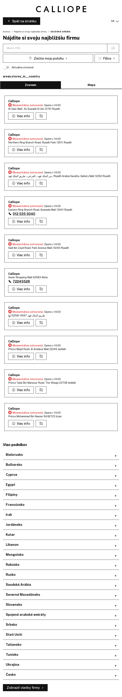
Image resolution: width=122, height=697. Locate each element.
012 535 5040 (24, 214)
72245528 (21, 281)
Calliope (14, 101)
